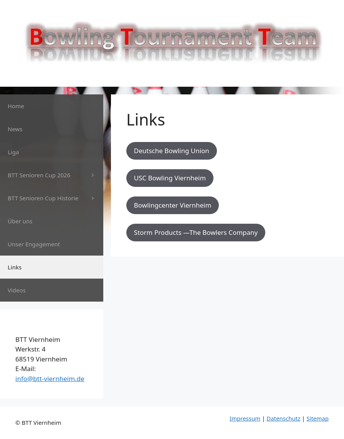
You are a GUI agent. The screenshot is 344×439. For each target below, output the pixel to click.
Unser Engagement (34, 244)
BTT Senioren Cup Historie (55, 198)
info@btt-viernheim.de (49, 378)
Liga (13, 152)
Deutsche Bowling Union (171, 150)
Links (15, 267)
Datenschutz (283, 418)
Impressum (245, 418)
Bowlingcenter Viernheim (173, 205)
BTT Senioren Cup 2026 (55, 174)
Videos (17, 290)
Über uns (20, 221)
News (15, 129)
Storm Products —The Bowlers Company (196, 232)
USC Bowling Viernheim (170, 177)
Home (16, 106)
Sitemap (317, 418)
